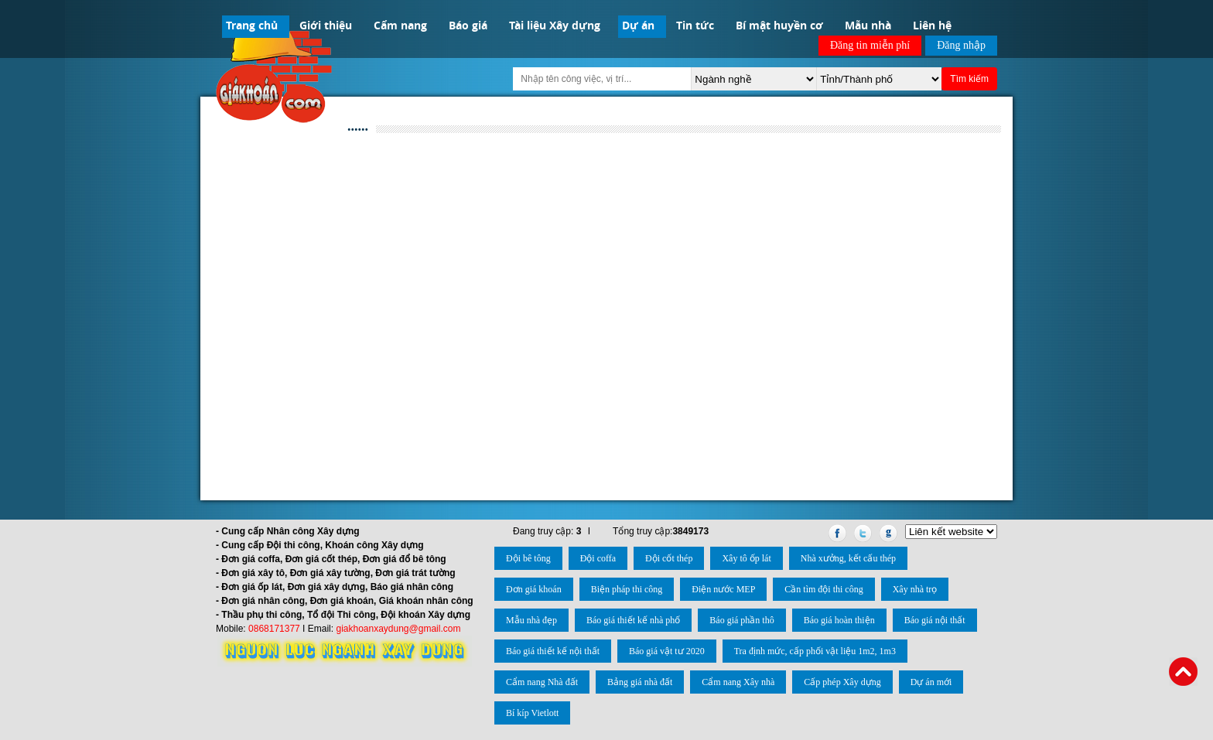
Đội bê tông (528, 558)
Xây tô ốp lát (746, 558)
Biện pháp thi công (627, 589)
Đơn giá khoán (534, 589)
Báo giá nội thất (934, 620)
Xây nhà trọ (915, 589)
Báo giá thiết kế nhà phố (633, 620)
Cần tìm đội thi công (823, 589)
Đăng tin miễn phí (870, 45)
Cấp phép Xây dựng (842, 682)
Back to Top (1183, 671)
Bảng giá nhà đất (639, 682)
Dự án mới (931, 682)
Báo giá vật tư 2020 (667, 651)
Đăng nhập (961, 45)
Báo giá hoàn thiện (839, 620)
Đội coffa (598, 558)
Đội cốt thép (668, 558)
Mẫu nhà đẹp (531, 620)
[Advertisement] (606, 264)
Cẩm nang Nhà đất (542, 682)
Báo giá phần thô (741, 620)
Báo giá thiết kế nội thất (553, 651)
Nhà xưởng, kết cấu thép (848, 558)
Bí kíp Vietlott (532, 713)
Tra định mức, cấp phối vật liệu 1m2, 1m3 (815, 651)
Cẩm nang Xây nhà (738, 682)
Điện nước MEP (723, 589)
